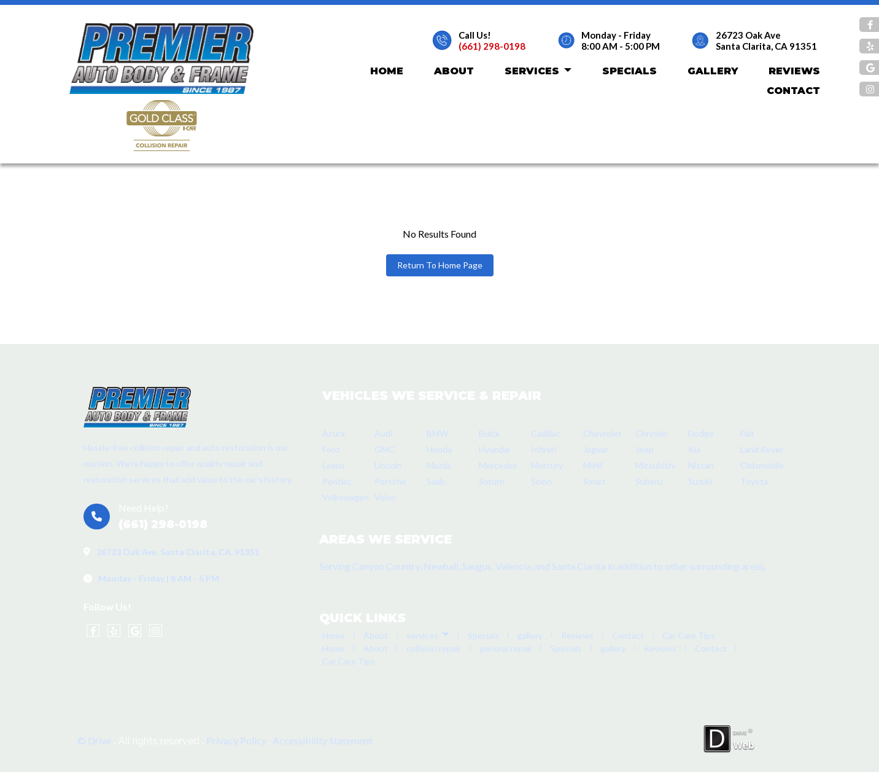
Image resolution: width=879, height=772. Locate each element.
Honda (439, 449)
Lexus (333, 465)
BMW (437, 433)
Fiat (747, 433)
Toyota (754, 481)
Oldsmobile (762, 465)
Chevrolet (602, 433)
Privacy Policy (237, 740)
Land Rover (761, 449)
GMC (384, 449)
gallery (712, 71)
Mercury (547, 465)
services (538, 71)
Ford (330, 449)
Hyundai (494, 449)
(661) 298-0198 (492, 46)
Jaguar (595, 449)
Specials (629, 71)
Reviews (794, 71)
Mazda (439, 465)
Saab (436, 481)
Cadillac (545, 433)
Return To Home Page (439, 265)
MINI (593, 465)
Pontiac (337, 481)
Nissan (701, 465)
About (454, 71)
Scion (541, 481)
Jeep (644, 449)
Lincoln (387, 465)
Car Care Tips (688, 635)
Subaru (648, 481)
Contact (793, 90)
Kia (694, 449)
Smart (594, 481)
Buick (489, 433)
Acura (333, 433)
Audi (383, 433)
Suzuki (700, 481)
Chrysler (651, 433)
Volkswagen (345, 497)
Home (386, 71)
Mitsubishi (655, 465)
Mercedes (498, 465)
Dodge (701, 433)
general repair (505, 648)
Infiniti (543, 449)
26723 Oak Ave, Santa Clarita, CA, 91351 (177, 552)
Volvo (385, 497)
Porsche (390, 481)
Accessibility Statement (323, 740)
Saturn (492, 481)
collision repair (433, 648)
